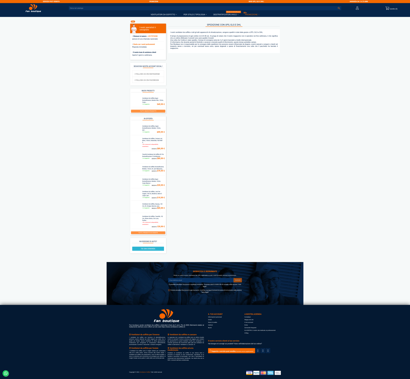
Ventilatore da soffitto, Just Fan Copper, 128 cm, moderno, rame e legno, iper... (152, 193)
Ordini (210, 319)
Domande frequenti (250, 327)
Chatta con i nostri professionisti (144, 44)
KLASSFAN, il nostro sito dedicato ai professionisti (260, 330)
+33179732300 (153, 36)
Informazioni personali (215, 317)
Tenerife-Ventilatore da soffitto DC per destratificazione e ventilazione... (153, 155)
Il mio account (248, 322)
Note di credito (212, 322)
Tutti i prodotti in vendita (148, 233)
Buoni (210, 327)
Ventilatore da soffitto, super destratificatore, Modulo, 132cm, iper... (151, 128)
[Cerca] (205, 8)
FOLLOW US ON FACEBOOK (146, 80)
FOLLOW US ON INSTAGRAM (147, 74)
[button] (164, 14)
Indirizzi (210, 325)
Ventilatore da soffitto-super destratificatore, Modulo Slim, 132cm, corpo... (152, 100)
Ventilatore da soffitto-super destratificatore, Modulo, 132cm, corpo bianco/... (151, 181)
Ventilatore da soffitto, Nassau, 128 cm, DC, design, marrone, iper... (152, 205)
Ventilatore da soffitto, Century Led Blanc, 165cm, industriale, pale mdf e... (152, 140)
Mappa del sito (248, 319)
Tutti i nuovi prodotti (148, 111)
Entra (246, 325)
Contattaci (247, 317)
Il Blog (246, 333)
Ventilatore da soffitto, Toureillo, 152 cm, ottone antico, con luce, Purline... (152, 218)
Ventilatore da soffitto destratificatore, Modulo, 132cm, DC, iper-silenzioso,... (153, 167)
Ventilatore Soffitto (145, 372)
